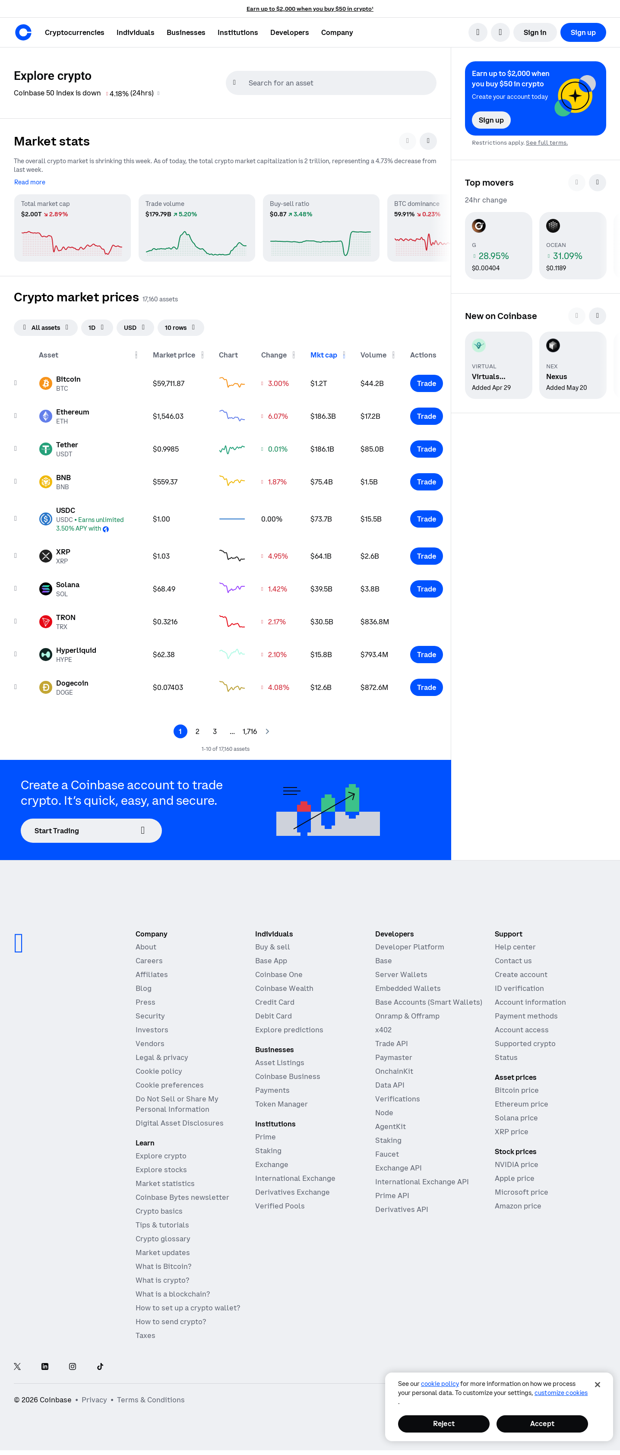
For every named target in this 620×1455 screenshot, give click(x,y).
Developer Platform (409, 943)
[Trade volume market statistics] (197, 224)
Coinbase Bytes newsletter (182, 1194)
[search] (477, 32)
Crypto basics (159, 1208)
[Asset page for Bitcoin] (60, 380)
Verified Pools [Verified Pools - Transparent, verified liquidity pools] (280, 1203)
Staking (388, 1137)
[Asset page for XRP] (54, 553)
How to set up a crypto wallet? (188, 1304)
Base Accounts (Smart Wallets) (428, 999)
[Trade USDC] (426, 516)
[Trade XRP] (426, 553)
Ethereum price (521, 1101)
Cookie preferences (170, 1082)
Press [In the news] (145, 999)
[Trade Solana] (426, 586)
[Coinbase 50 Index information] (159, 93)
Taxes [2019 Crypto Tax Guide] (145, 1332)
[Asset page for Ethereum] (64, 413)
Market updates (163, 1249)
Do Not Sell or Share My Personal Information (177, 1100)
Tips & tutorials (162, 1222)
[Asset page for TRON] (57, 618)
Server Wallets (401, 971)
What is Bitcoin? (163, 1263)
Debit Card (273, 1013)
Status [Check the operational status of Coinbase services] (506, 1054)
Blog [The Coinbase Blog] (144, 985)
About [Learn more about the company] (146, 943)
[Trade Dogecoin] (426, 684)
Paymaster (393, 1054)
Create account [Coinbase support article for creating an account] (521, 971)
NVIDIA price (516, 1161)
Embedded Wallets (408, 985)
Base (383, 957)
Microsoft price (521, 1189)
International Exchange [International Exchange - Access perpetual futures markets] (295, 1175)
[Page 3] (215, 728)
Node (384, 1109)
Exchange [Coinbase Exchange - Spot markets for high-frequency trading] (271, 1161)
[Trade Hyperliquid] (426, 651)
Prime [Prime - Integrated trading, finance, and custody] (265, 1133)
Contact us (513, 957)
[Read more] (30, 178)
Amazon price (518, 1203)
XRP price (511, 1128)
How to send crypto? (171, 1318)
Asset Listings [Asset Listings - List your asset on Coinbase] (279, 1059)
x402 (383, 1026)
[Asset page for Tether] (58, 445)
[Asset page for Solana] (59, 585)
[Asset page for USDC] (89, 516)
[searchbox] (341, 83)
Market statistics (165, 1180)
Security (150, 1013)
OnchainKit (394, 1068)
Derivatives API (401, 1206)
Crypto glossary (163, 1235)
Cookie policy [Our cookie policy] (159, 1068)
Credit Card (274, 999)
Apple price (515, 1175)
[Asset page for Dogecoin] (64, 684)
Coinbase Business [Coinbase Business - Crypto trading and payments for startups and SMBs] (287, 1073)
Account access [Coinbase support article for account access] (522, 1026)
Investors (152, 1026)
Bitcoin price (517, 1087)
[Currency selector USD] (135, 324)
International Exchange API (422, 1178)
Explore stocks (161, 1166)
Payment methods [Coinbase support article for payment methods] (526, 1013)
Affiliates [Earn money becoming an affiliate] (152, 971)
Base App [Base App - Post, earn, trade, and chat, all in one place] (271, 957)
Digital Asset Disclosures (180, 1120)
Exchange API (398, 1165)
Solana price (516, 1114)
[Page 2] (198, 728)
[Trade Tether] (426, 446)
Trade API (391, 1040)
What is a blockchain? (173, 1291)
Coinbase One (279, 971)
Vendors (150, 1040)
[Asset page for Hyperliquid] (67, 651)
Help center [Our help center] (515, 943)
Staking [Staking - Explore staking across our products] (268, 1147)
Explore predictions (289, 1026)
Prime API (392, 1192)
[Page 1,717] (249, 728)
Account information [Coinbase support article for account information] (530, 999)
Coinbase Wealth (284, 985)
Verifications (397, 1095)
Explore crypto (161, 1152)
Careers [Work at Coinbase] (149, 957)
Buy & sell (272, 943)
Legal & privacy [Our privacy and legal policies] (162, 1054)
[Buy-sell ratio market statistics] (321, 224)
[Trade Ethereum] (426, 413)
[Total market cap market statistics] (72, 224)
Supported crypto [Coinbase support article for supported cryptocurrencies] (525, 1040)
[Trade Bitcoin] (426, 380)
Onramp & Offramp (407, 1013)
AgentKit (390, 1123)
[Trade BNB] (426, 478)
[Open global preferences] (511, 1396)
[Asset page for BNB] (55, 478)
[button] (135, 32)
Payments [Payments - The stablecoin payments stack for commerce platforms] (272, 1087)
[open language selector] (500, 32)
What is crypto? (162, 1277)
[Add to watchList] (15, 380)
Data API (390, 1082)
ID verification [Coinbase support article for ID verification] (519, 985)
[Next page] (267, 728)
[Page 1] (180, 728)
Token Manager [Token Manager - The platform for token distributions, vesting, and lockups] (281, 1101)
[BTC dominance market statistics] (445, 224)
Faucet (387, 1151)
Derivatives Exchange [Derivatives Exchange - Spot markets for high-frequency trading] (292, 1189)
